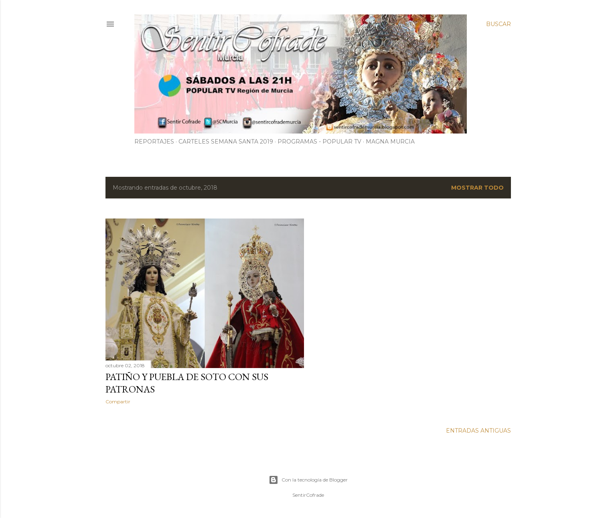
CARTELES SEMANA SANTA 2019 (225, 141)
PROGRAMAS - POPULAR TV (319, 141)
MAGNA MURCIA (390, 141)
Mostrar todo (477, 187)
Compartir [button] (117, 402)
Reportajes (154, 141)
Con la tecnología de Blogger (308, 480)
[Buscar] (498, 24)
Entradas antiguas (478, 430)
